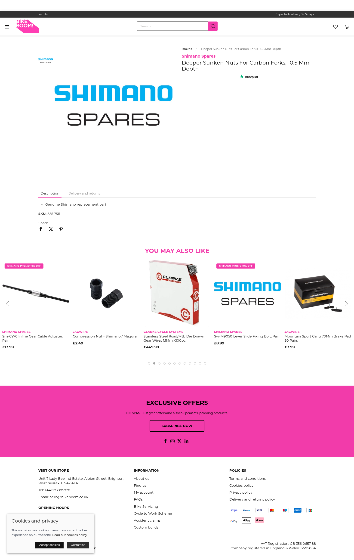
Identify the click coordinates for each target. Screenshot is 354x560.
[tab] (149, 363)
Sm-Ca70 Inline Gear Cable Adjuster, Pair (32, 338)
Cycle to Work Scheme (153, 513)
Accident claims (147, 520)
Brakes (187, 49)
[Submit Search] (213, 26)
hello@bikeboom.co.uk (68, 497)
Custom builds (146, 527)
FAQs (138, 499)
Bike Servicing (146, 506)
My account (144, 492)
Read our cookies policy (69, 535)
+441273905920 (57, 490)
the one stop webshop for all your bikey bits (177, 14)
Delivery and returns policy (252, 499)
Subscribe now (177, 426)
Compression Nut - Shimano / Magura (105, 336)
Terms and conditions (247, 478)
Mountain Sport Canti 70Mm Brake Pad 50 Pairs (318, 338)
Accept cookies (49, 545)
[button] (7, 26)
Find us (140, 485)
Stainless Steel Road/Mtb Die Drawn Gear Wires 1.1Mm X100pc (173, 338)
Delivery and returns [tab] (84, 193)
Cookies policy (241, 485)
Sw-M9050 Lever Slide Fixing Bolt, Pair (246, 336)
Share (43, 223)
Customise (78, 545)
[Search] (177, 26)
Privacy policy (240, 492)
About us (141, 478)
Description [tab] (50, 193)
